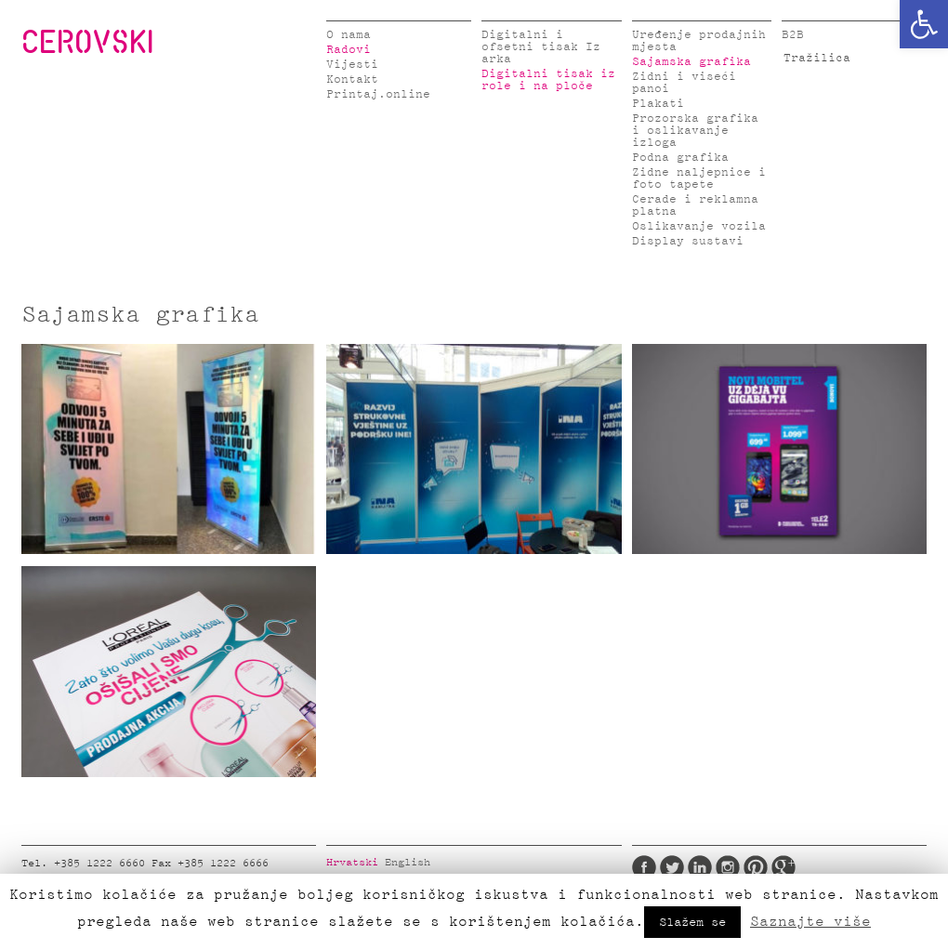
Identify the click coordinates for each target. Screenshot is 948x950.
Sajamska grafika (691, 62)
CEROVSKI (87, 41)
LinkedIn (700, 867)
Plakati (658, 104)
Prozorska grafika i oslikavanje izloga (695, 130)
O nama (348, 35)
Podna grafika (680, 158)
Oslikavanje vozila (699, 226)
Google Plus (783, 867)
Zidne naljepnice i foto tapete (699, 178)
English (407, 862)
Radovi (348, 50)
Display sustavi (688, 241)
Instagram (728, 867)
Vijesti (352, 65)
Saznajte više (810, 921)
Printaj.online (378, 94)
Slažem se (692, 922)
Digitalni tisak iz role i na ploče (548, 80)
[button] (924, 24)
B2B (793, 35)
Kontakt (352, 79)
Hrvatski (352, 862)
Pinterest (756, 867)
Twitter (672, 867)
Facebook (644, 867)
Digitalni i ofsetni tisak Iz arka (540, 47)
